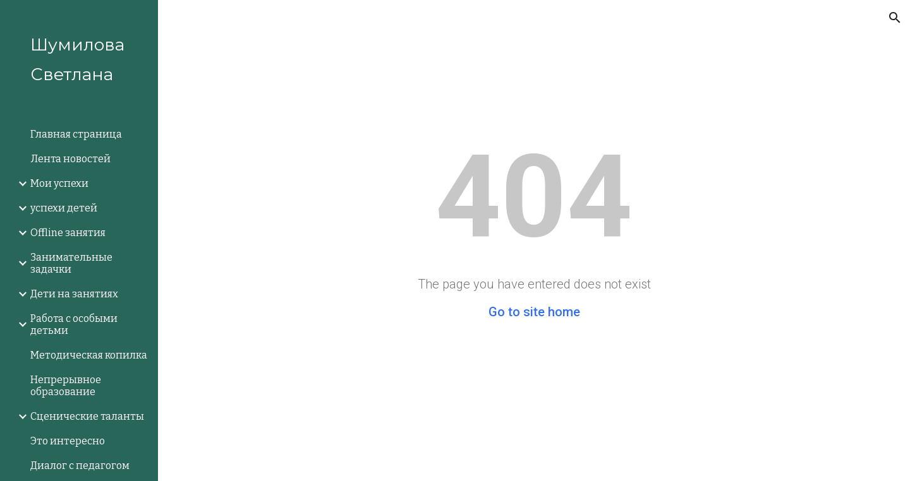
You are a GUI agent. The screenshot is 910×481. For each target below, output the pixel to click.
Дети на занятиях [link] (74, 294)
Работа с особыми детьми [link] (74, 324)
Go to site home (534, 311)
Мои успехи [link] (59, 183)
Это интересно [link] (67, 441)
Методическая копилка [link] (88, 355)
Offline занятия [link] (68, 233)
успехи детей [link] (63, 208)
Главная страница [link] (76, 134)
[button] (895, 18)
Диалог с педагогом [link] (80, 466)
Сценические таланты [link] (87, 416)
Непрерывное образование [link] (65, 386)
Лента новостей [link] (70, 159)
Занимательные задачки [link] (71, 263)
